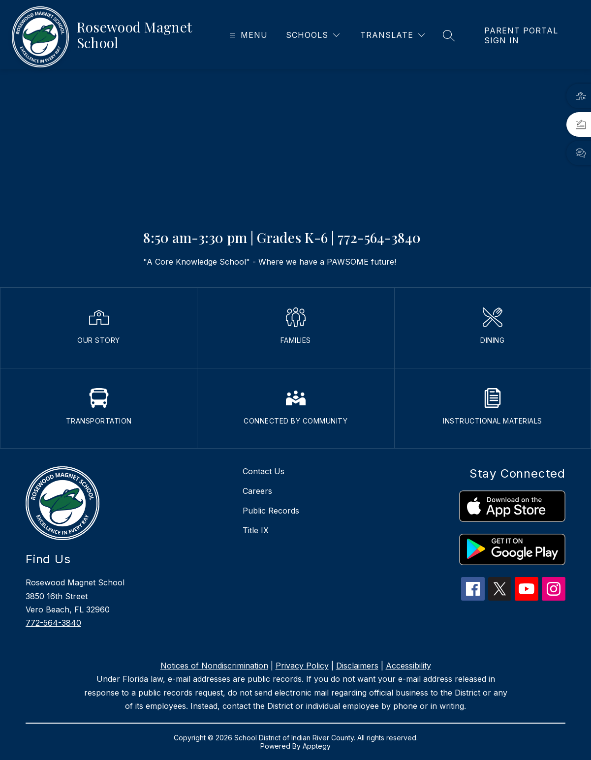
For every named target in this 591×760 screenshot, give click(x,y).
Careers (257, 491)
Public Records (271, 511)
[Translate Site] (392, 35)
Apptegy (317, 746)
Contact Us (263, 471)
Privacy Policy (302, 665)
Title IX (256, 530)
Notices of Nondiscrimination (214, 665)
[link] (527, 35)
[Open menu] (247, 35)
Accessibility (408, 665)
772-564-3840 (53, 623)
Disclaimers (357, 665)
